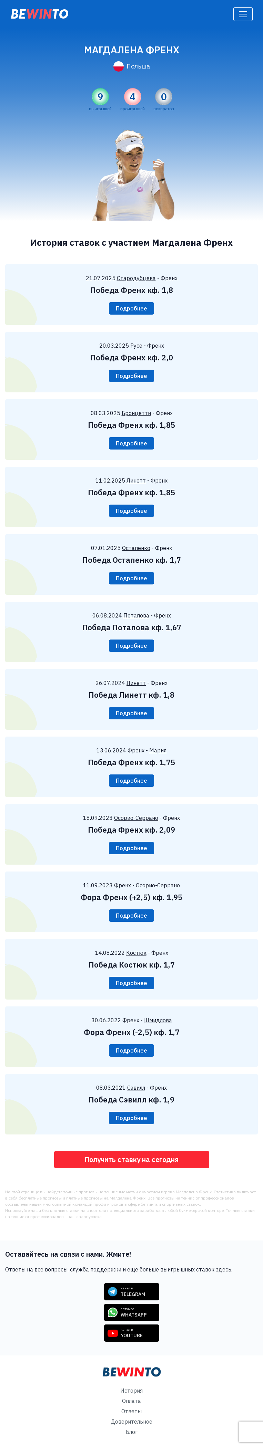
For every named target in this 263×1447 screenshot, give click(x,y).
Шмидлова (158, 1020)
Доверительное (131, 1421)
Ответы (131, 1411)
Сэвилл (136, 1087)
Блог (132, 1431)
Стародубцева (136, 278)
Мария (157, 750)
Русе (136, 345)
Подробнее (131, 308)
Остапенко (136, 548)
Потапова (136, 615)
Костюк (136, 952)
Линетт (136, 480)
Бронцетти (136, 413)
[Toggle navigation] (243, 14)
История (131, 1390)
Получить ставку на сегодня (131, 1159)
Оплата (131, 1400)
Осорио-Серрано (136, 817)
